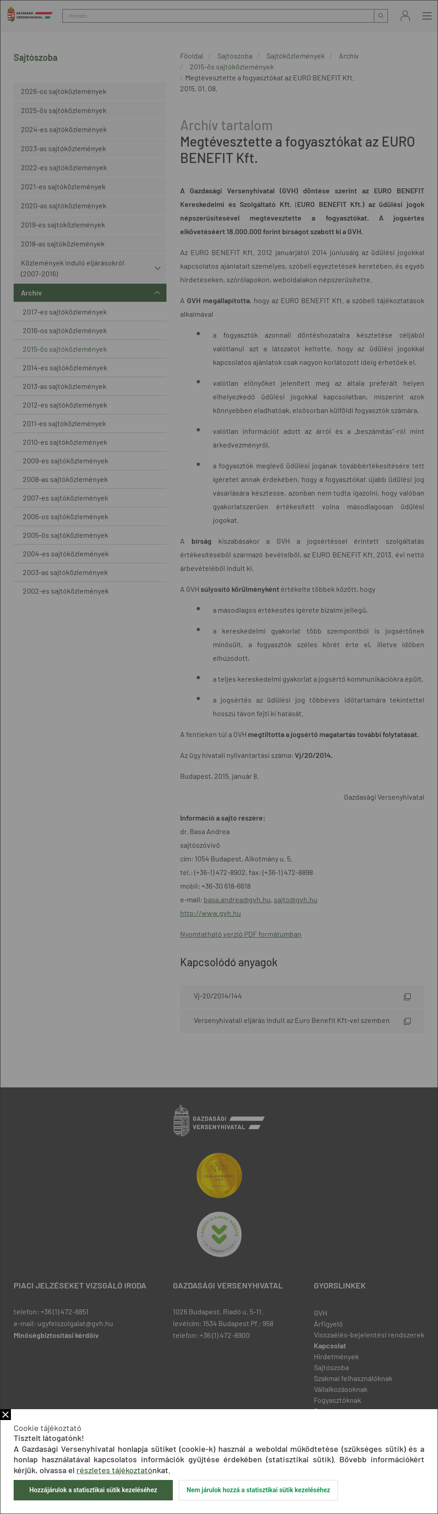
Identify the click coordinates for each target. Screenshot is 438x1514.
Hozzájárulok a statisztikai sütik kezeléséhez (93, 1490)
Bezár (5, 1414)
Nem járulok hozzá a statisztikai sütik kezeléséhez (258, 1490)
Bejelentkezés (405, 15)
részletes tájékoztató (114, 1470)
